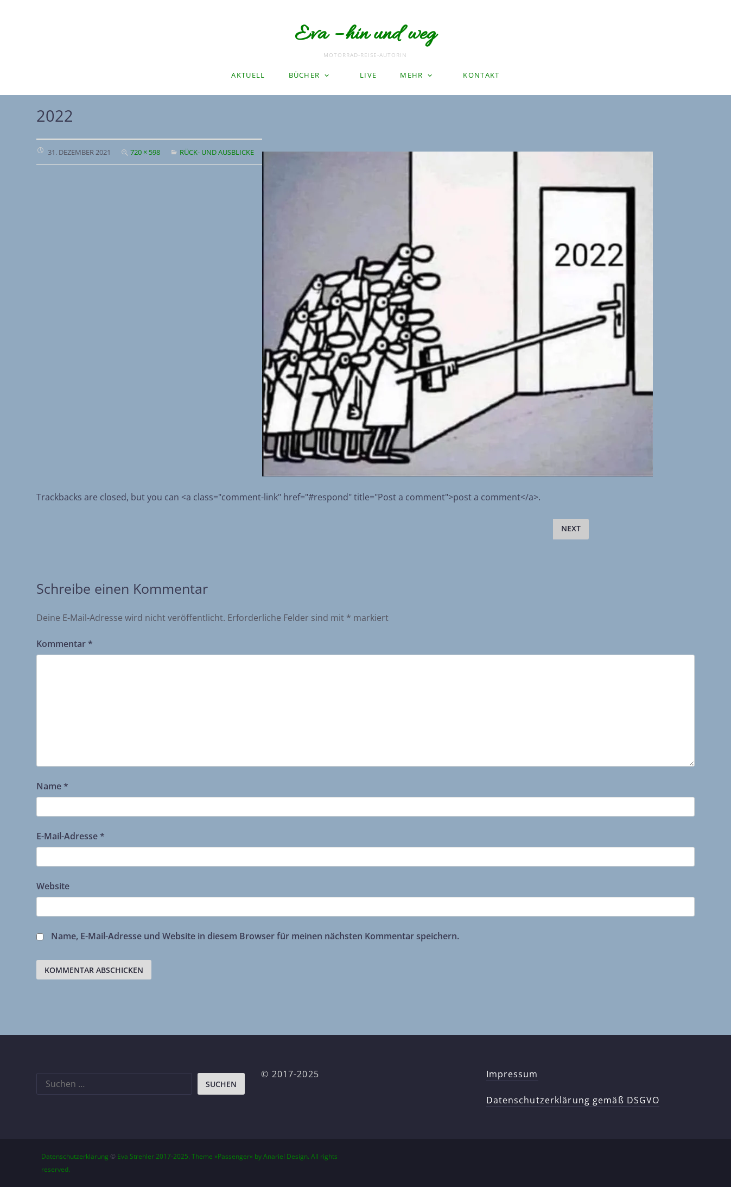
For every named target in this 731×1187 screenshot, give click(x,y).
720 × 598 (145, 152)
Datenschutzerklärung (75, 1156)
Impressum (512, 1074)
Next (571, 528)
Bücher (304, 75)
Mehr (411, 75)
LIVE (368, 75)
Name (52, 786)
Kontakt (481, 75)
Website (52, 886)
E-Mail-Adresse (70, 836)
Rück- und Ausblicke (217, 152)
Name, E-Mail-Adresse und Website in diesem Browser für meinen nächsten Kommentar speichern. (255, 936)
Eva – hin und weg (365, 34)
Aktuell (248, 75)
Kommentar (64, 644)
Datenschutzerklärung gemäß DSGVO (573, 1100)
